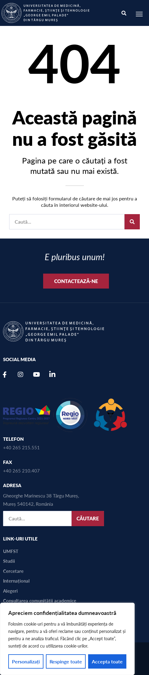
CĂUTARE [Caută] (87, 518)
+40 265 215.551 (21, 447)
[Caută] (132, 221)
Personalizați (26, 661)
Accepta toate (107, 661)
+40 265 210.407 (21, 470)
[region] (67, 639)
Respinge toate (66, 661)
